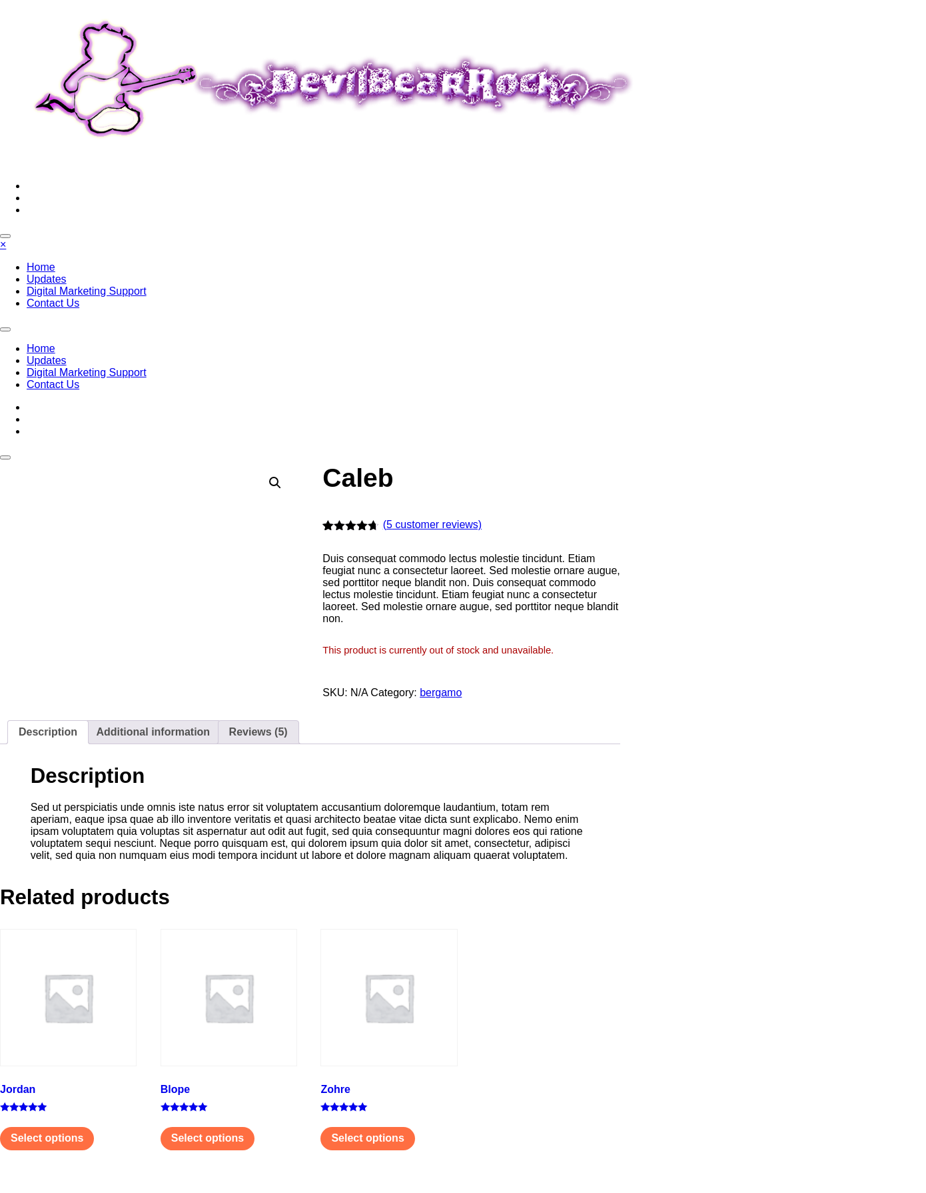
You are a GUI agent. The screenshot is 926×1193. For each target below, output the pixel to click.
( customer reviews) (432, 524)
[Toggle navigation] (5, 329)
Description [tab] (48, 732)
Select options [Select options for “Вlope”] (207, 1138)
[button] (275, 483)
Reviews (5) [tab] (258, 732)
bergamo (441, 692)
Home (41, 267)
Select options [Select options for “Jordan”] (47, 1138)
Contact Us (53, 303)
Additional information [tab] (153, 732)
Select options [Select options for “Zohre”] (367, 1138)
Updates (47, 279)
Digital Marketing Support (87, 291)
